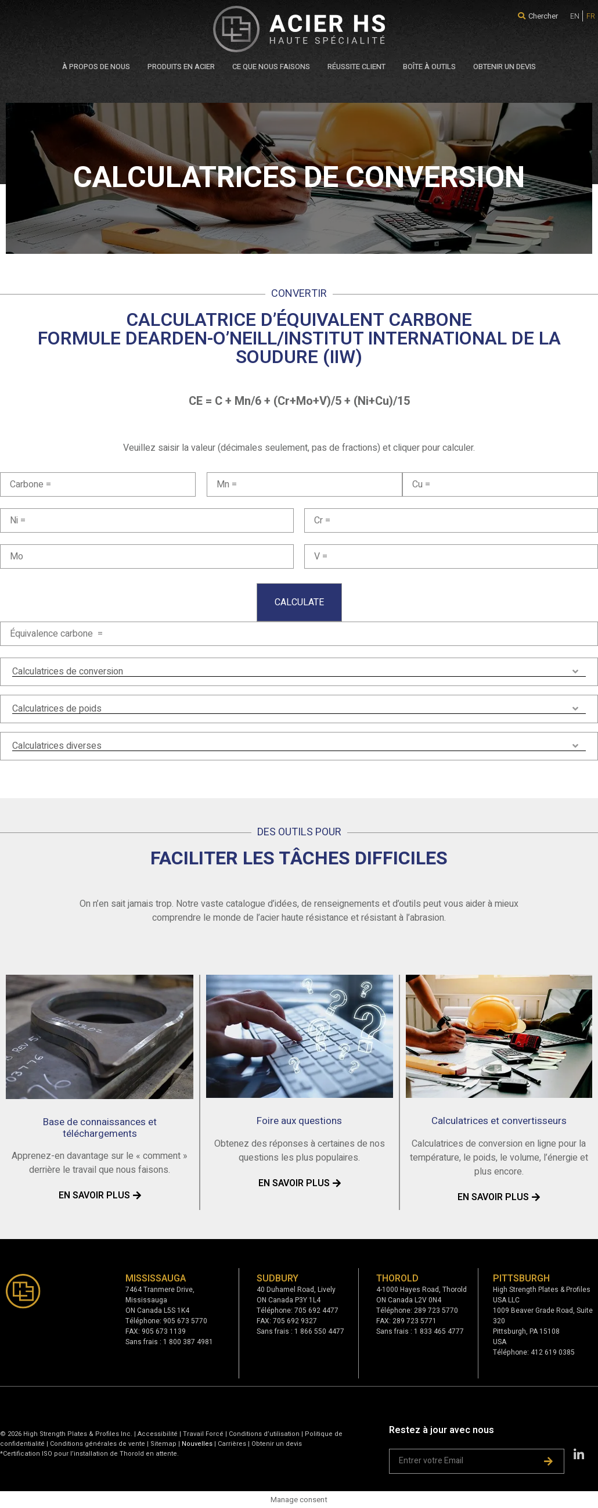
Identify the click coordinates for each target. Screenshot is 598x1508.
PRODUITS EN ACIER (181, 66)
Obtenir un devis (276, 1444)
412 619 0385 (553, 1352)
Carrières (232, 1444)
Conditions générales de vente (98, 1444)
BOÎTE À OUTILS (429, 66)
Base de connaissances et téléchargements (100, 1128)
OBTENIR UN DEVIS (504, 66)
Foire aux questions (299, 1121)
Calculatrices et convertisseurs (499, 1121)
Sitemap (163, 1444)
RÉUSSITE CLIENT (356, 66)
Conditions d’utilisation (264, 1434)
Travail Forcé (203, 1434)
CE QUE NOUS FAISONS (271, 66)
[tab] (299, 672)
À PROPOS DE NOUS (96, 66)
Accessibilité (158, 1434)
